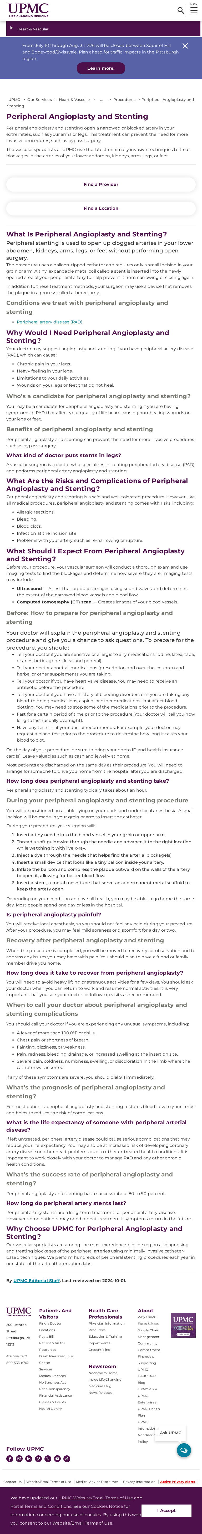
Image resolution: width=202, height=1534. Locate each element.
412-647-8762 (16, 1356)
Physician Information (107, 1323)
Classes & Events (52, 1402)
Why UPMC (147, 1317)
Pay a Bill (46, 1336)
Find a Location (101, 208)
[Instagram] (19, 1459)
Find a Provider (101, 184)
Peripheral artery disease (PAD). (50, 322)
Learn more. (100, 68)
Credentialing (99, 1350)
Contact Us (12, 1482)
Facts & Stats (148, 1324)
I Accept (166, 1510)
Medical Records (52, 1376)
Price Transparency (54, 1389)
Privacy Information (139, 1482)
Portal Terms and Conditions (41, 1506)
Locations (47, 1330)
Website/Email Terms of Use (48, 1482)
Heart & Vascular (33, 29)
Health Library (50, 1409)
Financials (146, 1356)
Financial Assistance (55, 1395)
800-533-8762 (17, 1363)
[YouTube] (57, 1459)
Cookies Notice (107, 1506)
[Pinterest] (38, 1459)
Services (45, 1369)
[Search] (181, 10)
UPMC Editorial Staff (36, 1280)
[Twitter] (47, 1458)
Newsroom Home (103, 1373)
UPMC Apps (147, 1389)
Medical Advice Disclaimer (97, 1482)
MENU (193, 4)
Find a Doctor (50, 1323)
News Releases (101, 1393)
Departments (99, 1343)
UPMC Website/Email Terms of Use (95, 1497)
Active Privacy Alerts (177, 1482)
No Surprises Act (52, 1382)
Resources (97, 1330)
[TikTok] (66, 1458)
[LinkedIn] (28, 1459)
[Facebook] (9, 1459)
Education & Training (105, 1336)
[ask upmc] (184, 1450)
